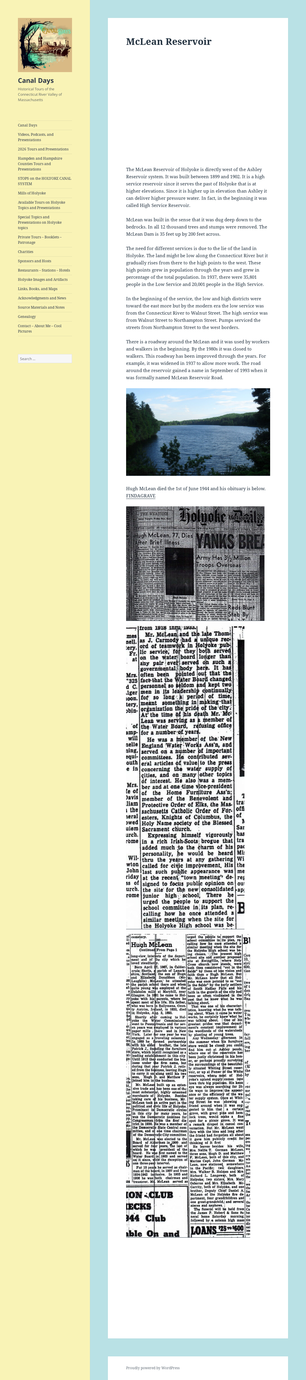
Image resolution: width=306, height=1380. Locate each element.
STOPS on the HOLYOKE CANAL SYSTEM (44, 181)
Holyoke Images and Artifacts (43, 279)
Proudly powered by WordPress (153, 1367)
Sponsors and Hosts (34, 260)
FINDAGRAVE (140, 496)
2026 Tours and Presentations (43, 149)
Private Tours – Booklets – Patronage (40, 239)
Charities (25, 251)
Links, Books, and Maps (37, 288)
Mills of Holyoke (32, 193)
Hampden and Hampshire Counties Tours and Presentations (40, 164)
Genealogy (27, 316)
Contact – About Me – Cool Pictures (40, 328)
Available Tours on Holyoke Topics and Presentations (41, 205)
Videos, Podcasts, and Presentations (35, 137)
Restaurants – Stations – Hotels (44, 270)
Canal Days (36, 80)
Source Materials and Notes (41, 307)
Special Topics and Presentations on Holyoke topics (40, 222)
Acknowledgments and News (42, 298)
